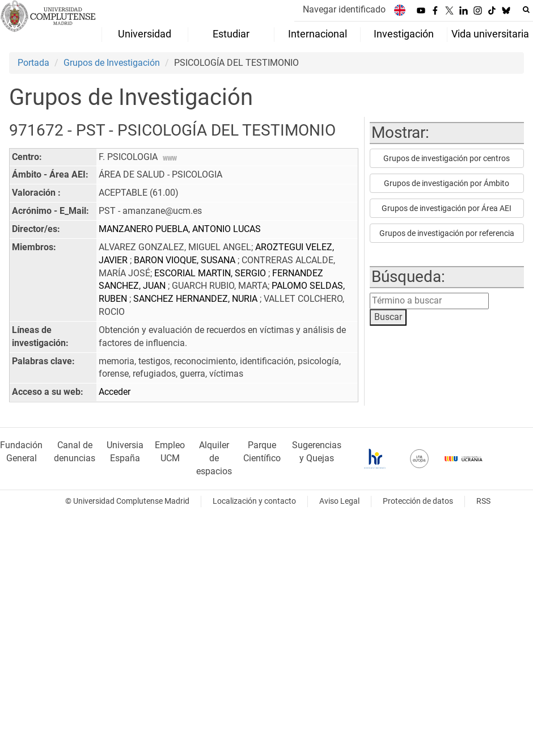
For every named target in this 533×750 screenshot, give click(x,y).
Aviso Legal (339, 501)
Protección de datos (418, 501)
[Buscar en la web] (526, 9)
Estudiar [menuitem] (231, 34)
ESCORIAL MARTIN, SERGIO (211, 273)
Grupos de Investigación (112, 62)
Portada (33, 62)
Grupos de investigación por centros (446, 158)
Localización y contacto (254, 501)
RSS (483, 501)
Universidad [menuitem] (144, 34)
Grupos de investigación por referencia (446, 233)
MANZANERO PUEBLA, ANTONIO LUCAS (180, 229)
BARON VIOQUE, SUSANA (186, 260)
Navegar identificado (344, 9)
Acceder (114, 391)
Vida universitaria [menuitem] (490, 34)
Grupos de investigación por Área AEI (446, 208)
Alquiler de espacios (214, 458)
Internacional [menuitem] (317, 34)
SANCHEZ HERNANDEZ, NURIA (196, 298)
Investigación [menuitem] (404, 34)
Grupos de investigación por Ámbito (446, 183)
